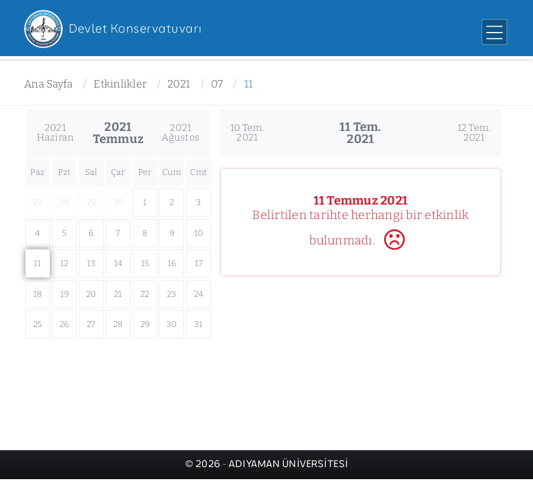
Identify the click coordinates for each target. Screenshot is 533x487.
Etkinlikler (120, 84)
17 (199, 263)
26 (64, 324)
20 (91, 294)
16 (172, 263)
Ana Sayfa (48, 84)
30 (171, 324)
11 (248, 84)
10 (199, 233)
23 (172, 294)
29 (145, 324)
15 (145, 263)
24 (199, 294)
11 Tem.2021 (360, 132)
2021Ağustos (181, 132)
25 (37, 324)
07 (217, 84)
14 (118, 263)
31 (198, 324)
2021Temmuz (118, 132)
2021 (179, 84)
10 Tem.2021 (247, 132)
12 (64, 263)
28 (118, 324)
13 (91, 263)
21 (118, 294)
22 (145, 294)
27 (91, 324)
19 (64, 294)
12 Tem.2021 (474, 132)
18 (37, 294)
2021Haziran (55, 132)
